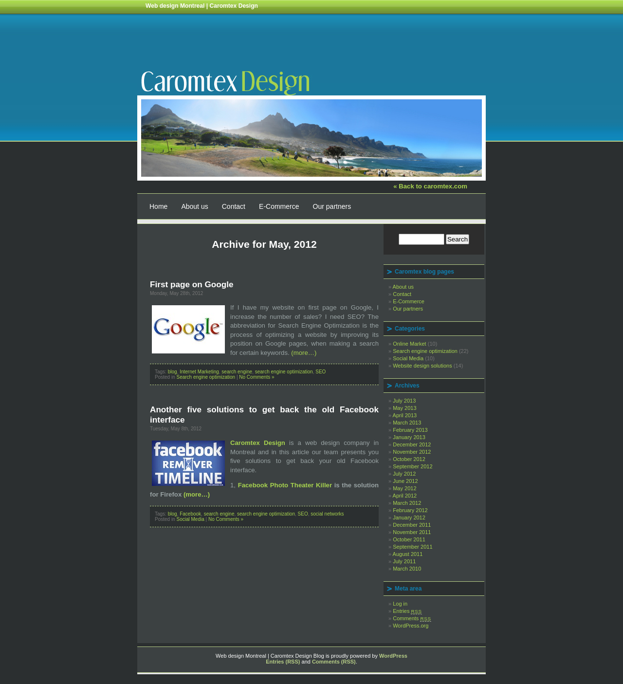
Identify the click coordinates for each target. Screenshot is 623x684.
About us (194, 206)
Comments (412, 618)
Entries (407, 611)
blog (172, 371)
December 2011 (412, 525)
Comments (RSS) (334, 662)
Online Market (409, 344)
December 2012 (412, 444)
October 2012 (409, 459)
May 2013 (404, 408)
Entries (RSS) (283, 662)
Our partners (332, 206)
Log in (400, 604)
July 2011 (404, 561)
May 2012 (404, 488)
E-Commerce (279, 206)
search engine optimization (284, 371)
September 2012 (412, 466)
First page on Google (192, 284)
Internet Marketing (199, 371)
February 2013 (410, 430)
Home (158, 206)
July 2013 (404, 401)
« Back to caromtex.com (430, 186)
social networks (327, 514)
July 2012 (404, 474)
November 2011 (412, 532)
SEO (320, 371)
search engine (236, 371)
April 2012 (405, 496)
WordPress (393, 656)
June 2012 (405, 481)
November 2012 (412, 452)
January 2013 (409, 437)
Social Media (190, 519)
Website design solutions (422, 366)
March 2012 (407, 503)
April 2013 (405, 415)
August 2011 (408, 554)
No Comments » (256, 377)
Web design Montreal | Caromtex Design (202, 5)
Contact (233, 206)
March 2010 (407, 569)
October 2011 (409, 539)
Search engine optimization (205, 377)
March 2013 (407, 422)
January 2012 (409, 517)
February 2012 (410, 510)
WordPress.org (410, 626)
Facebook (190, 514)
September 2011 (412, 547)
